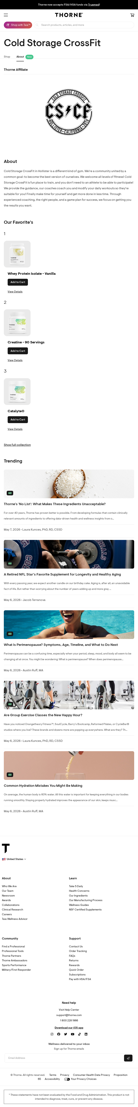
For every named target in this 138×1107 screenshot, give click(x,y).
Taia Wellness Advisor (15, 919)
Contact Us (76, 946)
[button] (6, 15)
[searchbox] (84, 25)
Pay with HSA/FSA (80, 979)
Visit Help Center (69, 1009)
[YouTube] (72, 1034)
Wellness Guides (79, 905)
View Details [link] (15, 291)
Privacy (64, 1075)
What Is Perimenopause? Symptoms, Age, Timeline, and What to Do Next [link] (61, 645)
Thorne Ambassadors (14, 960)
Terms (52, 1075)
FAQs (72, 955)
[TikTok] (79, 1034)
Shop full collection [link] (17, 445)
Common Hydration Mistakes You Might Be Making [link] (43, 786)
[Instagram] (52, 1034)
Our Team (7, 890)
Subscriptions (77, 974)
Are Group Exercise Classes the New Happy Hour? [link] (43, 715)
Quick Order (76, 969)
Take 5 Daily (76, 886)
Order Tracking (78, 951)
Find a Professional (13, 946)
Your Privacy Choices (80, 1079)
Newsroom (8, 895)
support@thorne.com (69, 1015)
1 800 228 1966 (69, 1020)
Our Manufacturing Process (85, 900)
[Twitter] (65, 1034)
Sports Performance (14, 965)
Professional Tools (13, 951)
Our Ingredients (78, 895)
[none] (69, 484)
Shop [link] (7, 56)
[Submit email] (128, 1058)
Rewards (74, 965)
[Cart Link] (132, 15)
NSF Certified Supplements (85, 909)
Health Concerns (79, 890)
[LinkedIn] (86, 1034)
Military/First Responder (16, 969)
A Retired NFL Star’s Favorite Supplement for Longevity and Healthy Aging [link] (62, 574)
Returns (74, 960)
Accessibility (52, 1079)
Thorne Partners (11, 955)
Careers (7, 914)
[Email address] (64, 1058)
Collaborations (10, 905)
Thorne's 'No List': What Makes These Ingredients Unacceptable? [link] (55, 504)
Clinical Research (12, 909)
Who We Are (9, 886)
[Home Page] (69, 15)
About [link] (20, 56)
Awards (6, 900)
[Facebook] (58, 1034)
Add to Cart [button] (18, 282)
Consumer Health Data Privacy (91, 1075)
